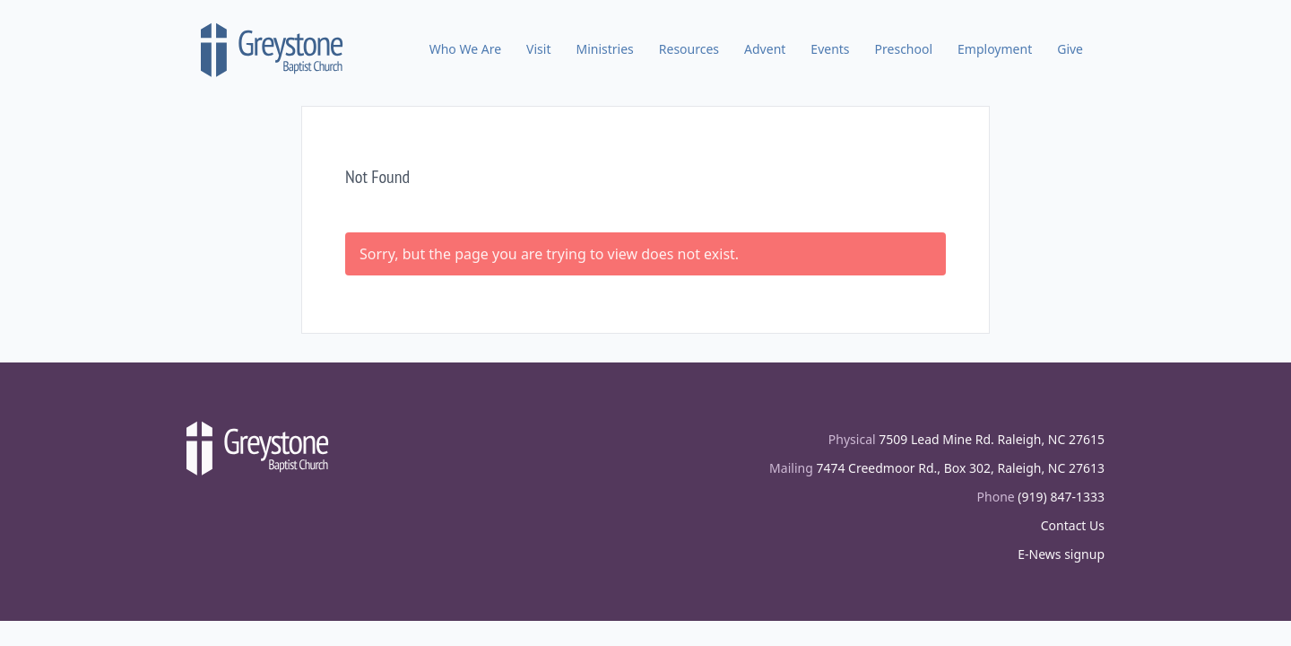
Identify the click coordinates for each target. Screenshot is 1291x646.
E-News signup (1061, 554)
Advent (764, 48)
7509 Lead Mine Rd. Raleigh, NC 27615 (992, 439)
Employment (994, 48)
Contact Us (1073, 525)
